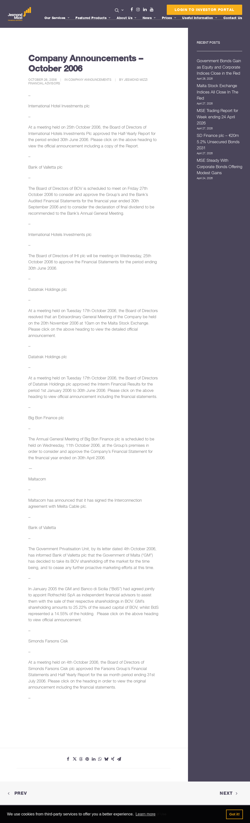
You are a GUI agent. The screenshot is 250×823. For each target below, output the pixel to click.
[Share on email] (119, 759)
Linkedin (146, 9)
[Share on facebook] (68, 759)
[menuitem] (119, 10)
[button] (119, 10)
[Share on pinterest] (87, 759)
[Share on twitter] (74, 759)
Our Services (56, 18)
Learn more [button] (145, 814)
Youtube (152, 9)
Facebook (134, 9)
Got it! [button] (234, 814)
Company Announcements (90, 79)
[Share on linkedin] (93, 759)
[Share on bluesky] (106, 759)
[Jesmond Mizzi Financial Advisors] (20, 14)
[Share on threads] (81, 759)
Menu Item (158, 11)
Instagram (139, 9)
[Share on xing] (112, 759)
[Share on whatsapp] (100, 759)
